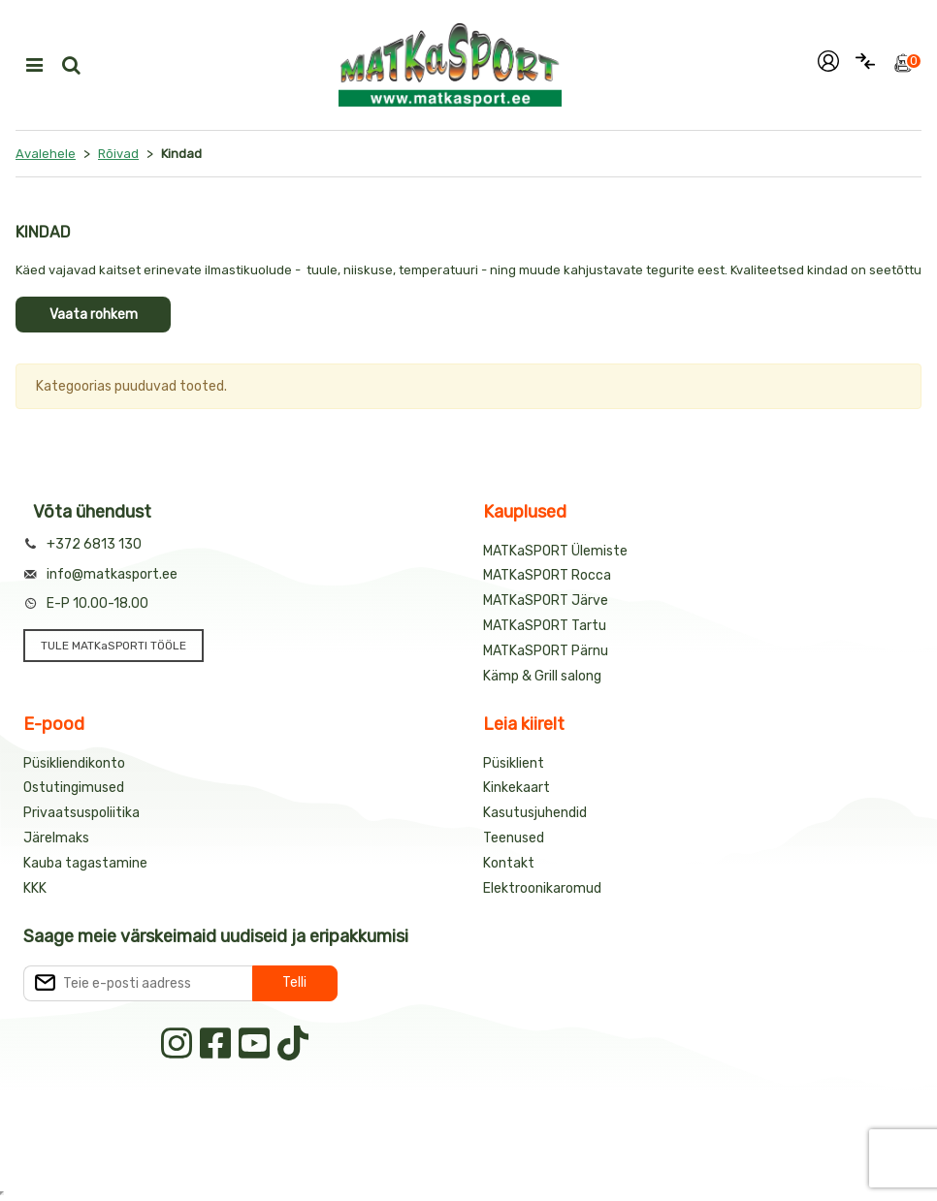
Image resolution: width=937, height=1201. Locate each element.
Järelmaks (56, 838)
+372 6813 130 (94, 544)
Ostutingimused (73, 787)
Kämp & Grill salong (542, 676)
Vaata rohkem (93, 314)
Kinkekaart (516, 787)
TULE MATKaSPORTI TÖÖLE (113, 645)
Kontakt (508, 863)
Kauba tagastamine (85, 863)
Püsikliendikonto (74, 763)
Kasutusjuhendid (535, 813)
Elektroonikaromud (542, 888)
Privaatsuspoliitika (81, 813)
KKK (35, 888)
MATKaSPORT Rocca (547, 575)
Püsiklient (513, 763)
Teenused (513, 838)
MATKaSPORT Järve (545, 600)
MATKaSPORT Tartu (544, 625)
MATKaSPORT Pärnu (545, 651)
